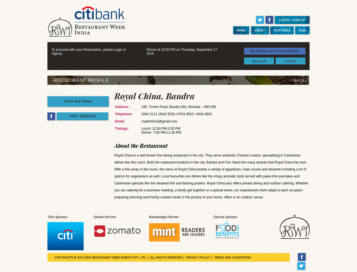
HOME (241, 30)
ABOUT (259, 30)
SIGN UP (259, 61)
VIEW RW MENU (78, 101)
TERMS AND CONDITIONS (232, 257)
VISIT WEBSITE (82, 116)
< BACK (297, 81)
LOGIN (290, 61)
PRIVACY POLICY (198, 257)
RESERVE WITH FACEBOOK (274, 51)
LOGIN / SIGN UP (292, 20)
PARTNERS (282, 30)
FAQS (302, 30)
